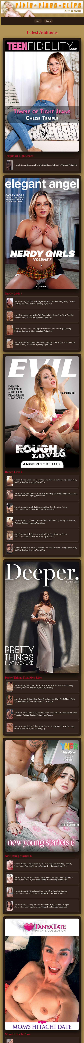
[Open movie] (42, 96)
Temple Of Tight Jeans (19, 156)
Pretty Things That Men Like (23, 677)
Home (38, 21)
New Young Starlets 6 (18, 856)
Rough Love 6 (13, 472)
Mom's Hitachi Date (17, 1034)
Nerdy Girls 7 (13, 293)
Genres (48, 21)
